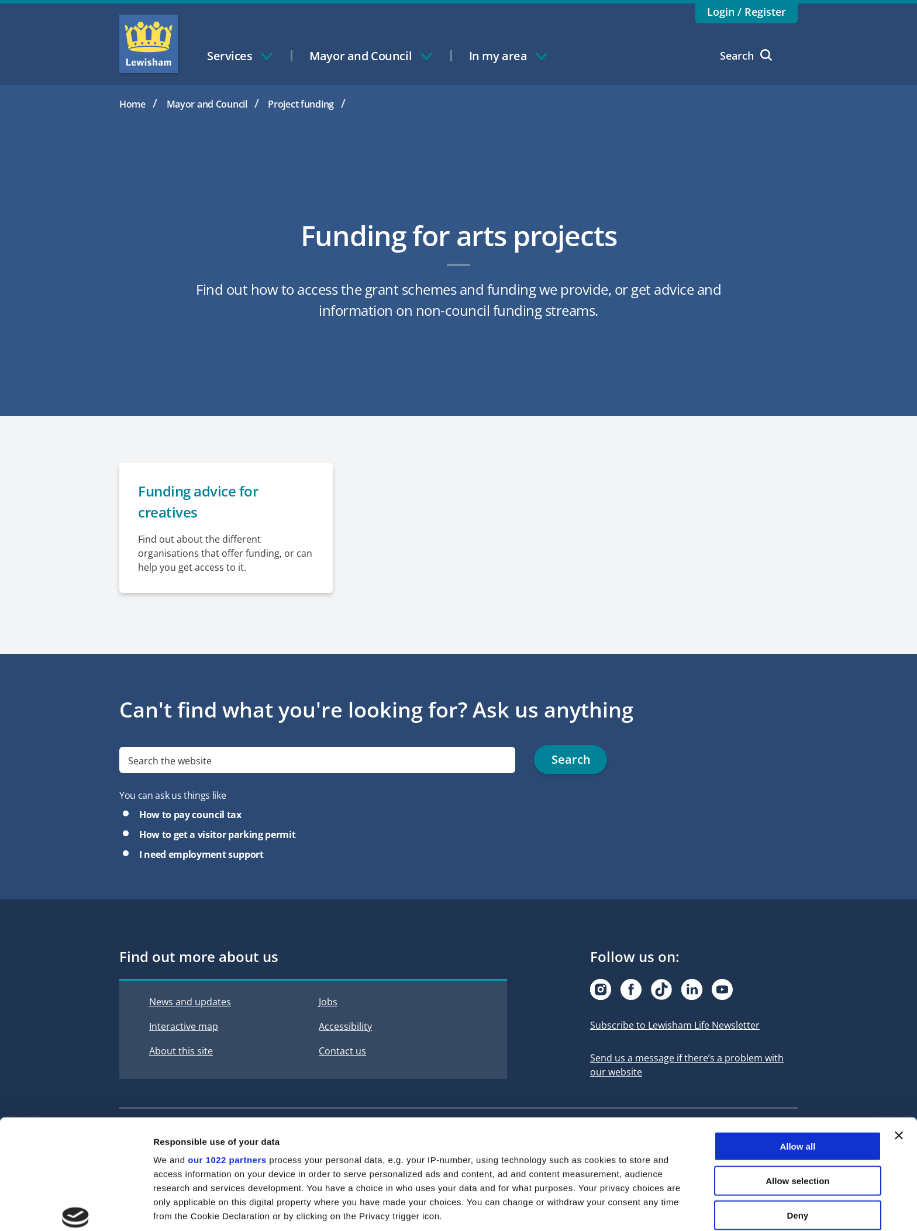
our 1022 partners (227, 1073)
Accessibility (345, 1026)
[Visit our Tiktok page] (661, 990)
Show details (614, 1208)
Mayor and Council (207, 104)
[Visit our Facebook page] (631, 990)
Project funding (301, 104)
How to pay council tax (190, 815)
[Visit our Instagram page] (600, 990)
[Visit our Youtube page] (722, 990)
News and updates (190, 1002)
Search (746, 56)
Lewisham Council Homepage (148, 44)
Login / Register (746, 12)
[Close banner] (899, 1049)
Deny (798, 1128)
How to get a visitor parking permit (217, 835)
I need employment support (201, 855)
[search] (317, 760)
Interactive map (183, 1026)
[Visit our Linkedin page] (691, 990)
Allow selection (797, 1094)
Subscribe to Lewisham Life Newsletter (675, 1025)
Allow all (797, 1060)
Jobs (328, 1002)
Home (132, 104)
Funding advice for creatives (198, 502)
